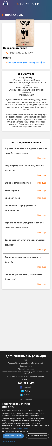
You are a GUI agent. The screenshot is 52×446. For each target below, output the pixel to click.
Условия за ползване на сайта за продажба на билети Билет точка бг (25, 372)
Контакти (25, 379)
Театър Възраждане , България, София (26, 62)
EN (23, 4)
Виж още (41, 158)
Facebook (25, 387)
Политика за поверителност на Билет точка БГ (25, 376)
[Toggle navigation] (46, 3)
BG (18, 4)
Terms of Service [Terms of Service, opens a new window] (8, 441)
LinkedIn (25, 395)
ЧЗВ (25, 360)
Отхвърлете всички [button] (37, 436)
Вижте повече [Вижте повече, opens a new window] (22, 428)
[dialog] (26, 422)
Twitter (25, 391)
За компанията (26, 366)
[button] (26, 431)
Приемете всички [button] (13, 436)
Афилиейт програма (26, 369)
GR (27, 4)
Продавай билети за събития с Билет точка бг (26, 363)
